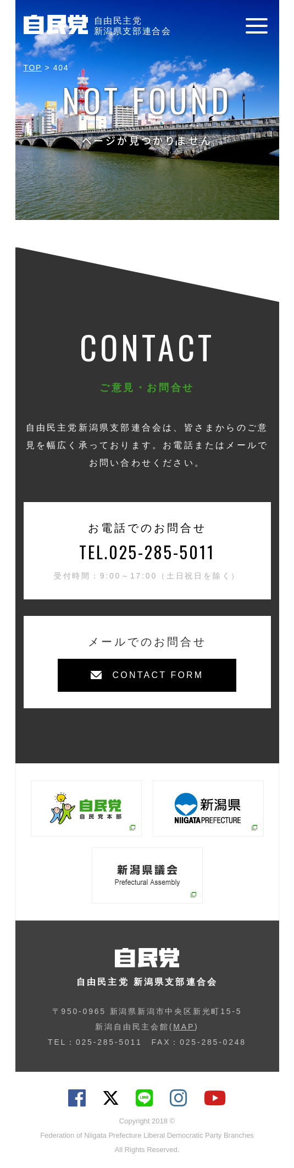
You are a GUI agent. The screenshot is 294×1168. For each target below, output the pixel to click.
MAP (184, 1026)
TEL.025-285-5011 (147, 551)
